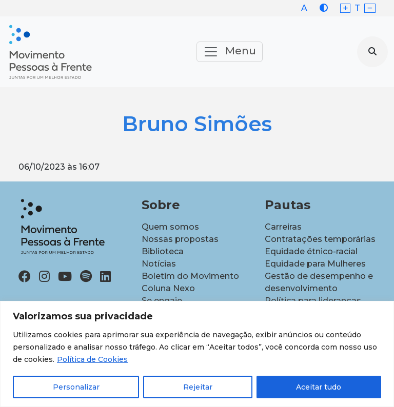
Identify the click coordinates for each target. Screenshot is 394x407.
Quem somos (170, 227)
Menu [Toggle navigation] (229, 51)
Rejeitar (197, 387)
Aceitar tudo (318, 387)
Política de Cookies (92, 359)
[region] (197, 354)
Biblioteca (163, 251)
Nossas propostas (180, 239)
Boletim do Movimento (190, 276)
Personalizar (76, 387)
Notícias (159, 264)
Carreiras (283, 227)
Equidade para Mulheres (315, 264)
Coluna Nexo (168, 288)
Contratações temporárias (320, 239)
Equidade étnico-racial (311, 251)
